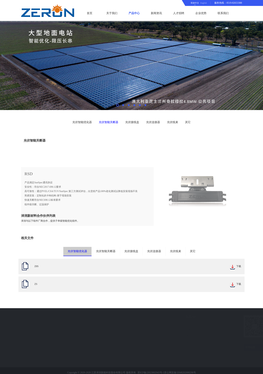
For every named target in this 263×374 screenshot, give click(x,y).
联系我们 (223, 13)
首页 (89, 13)
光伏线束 (172, 122)
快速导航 (20, 317)
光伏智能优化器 (82, 122)
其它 (188, 122)
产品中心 (134, 13)
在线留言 (19, 342)
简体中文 (195, 3)
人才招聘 (178, 13)
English (203, 3)
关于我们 (111, 13)
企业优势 (200, 13)
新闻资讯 (156, 13)
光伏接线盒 (132, 122)
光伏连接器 (153, 122)
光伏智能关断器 (108, 122)
